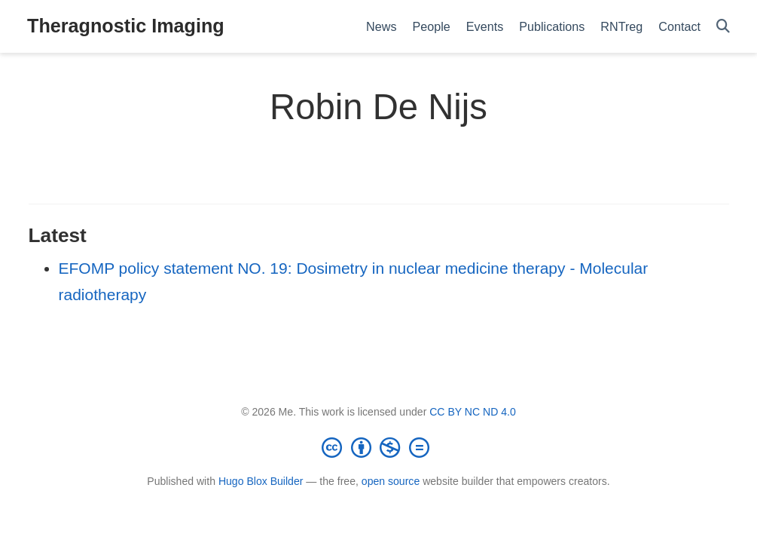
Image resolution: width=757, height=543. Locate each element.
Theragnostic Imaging (125, 25)
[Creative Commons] (379, 447)
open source (391, 481)
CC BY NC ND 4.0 (472, 412)
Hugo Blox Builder (261, 481)
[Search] (723, 26)
